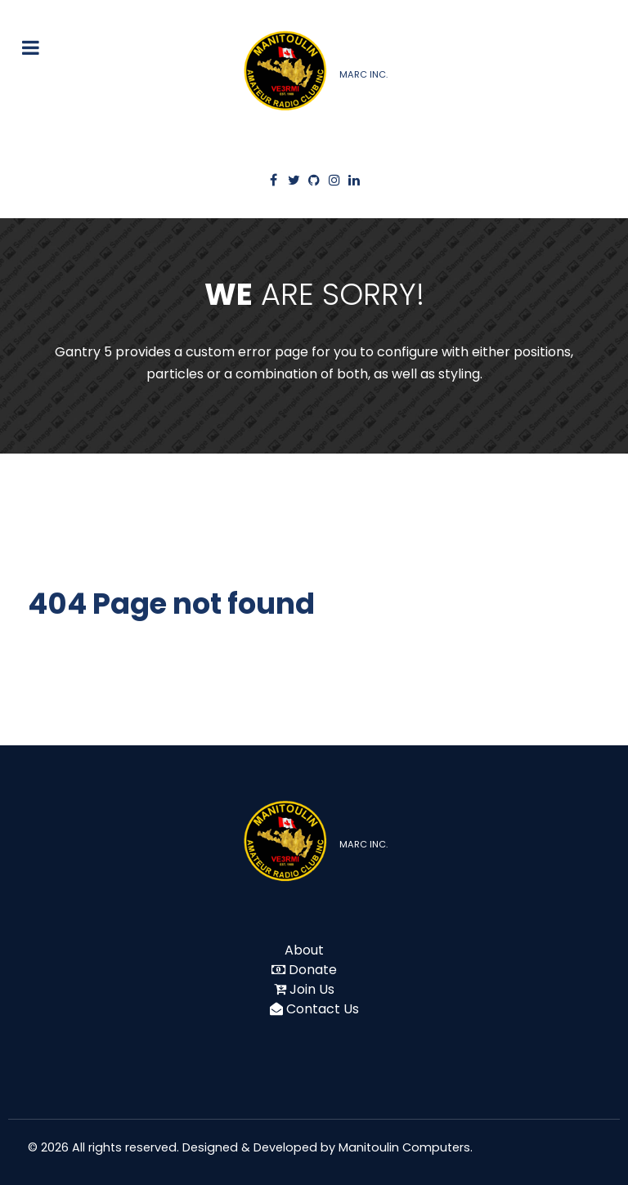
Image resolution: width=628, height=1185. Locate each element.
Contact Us (322, 1008)
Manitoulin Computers (404, 1147)
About (304, 950)
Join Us (311, 989)
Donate (313, 969)
